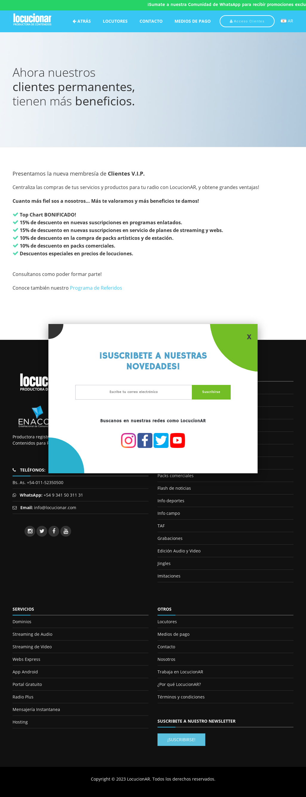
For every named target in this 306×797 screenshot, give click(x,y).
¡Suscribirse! (181, 739)
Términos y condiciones (181, 697)
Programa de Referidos (96, 288)
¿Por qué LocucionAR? (179, 684)
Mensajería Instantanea (36, 709)
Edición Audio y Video (179, 551)
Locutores (115, 21)
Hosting (20, 722)
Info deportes (170, 500)
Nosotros (166, 659)
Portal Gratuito (27, 684)
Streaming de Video (32, 646)
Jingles (164, 563)
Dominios (22, 621)
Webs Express (26, 659)
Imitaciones (168, 576)
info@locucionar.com (55, 507)
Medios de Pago (193, 21)
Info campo (168, 513)
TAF (161, 526)
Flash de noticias (174, 488)
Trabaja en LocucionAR (180, 672)
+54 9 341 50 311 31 (62, 495)
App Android (25, 672)
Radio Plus (23, 697)
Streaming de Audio (32, 634)
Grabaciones (170, 538)
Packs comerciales (175, 475)
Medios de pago (173, 634)
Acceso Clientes (247, 21)
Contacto (151, 21)
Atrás (82, 21)
